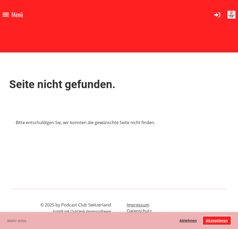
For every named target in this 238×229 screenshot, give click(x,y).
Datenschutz (139, 211)
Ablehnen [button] (188, 220)
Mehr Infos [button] (17, 220)
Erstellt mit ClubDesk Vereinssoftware (82, 211)
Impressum (138, 205)
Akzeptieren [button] (217, 220)
